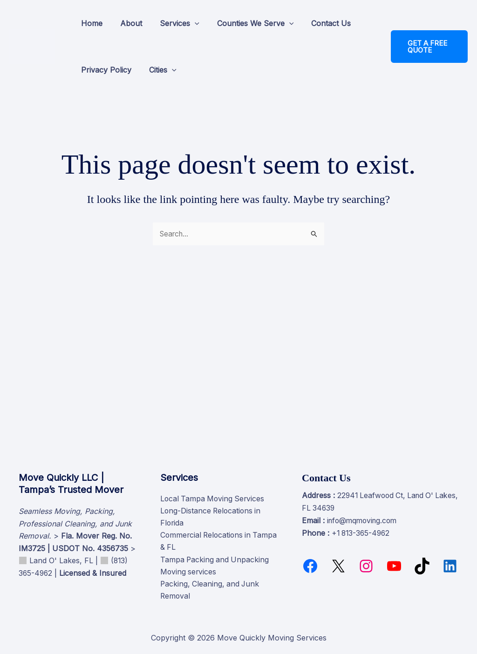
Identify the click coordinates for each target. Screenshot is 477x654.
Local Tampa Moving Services (213, 497)
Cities (158, 70)
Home (90, 23)
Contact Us (318, 23)
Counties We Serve (245, 23)
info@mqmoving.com (364, 518)
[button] (187, 23)
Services (172, 23)
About (127, 23)
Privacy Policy (105, 69)
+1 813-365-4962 (362, 531)
